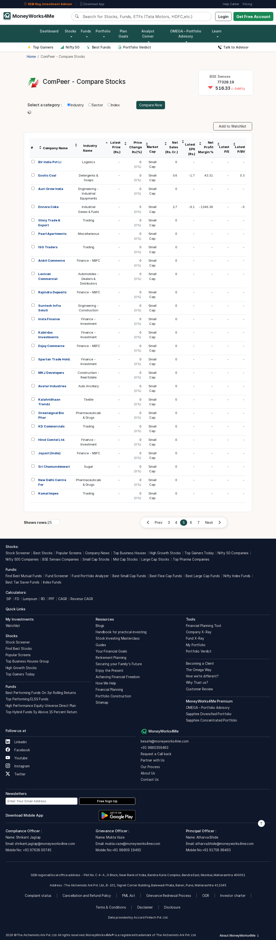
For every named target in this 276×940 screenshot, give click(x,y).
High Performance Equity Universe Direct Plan (41, 706)
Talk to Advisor (233, 47)
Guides (101, 645)
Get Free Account (253, 16)
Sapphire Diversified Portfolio (209, 714)
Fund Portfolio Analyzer (90, 576)
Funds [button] (86, 31)
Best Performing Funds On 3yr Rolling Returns (41, 693)
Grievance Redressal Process (168, 896)
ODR (205, 896)
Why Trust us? (197, 682)
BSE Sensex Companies (60, 559)
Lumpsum (30, 599)
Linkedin (16, 742)
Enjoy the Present (109, 671)
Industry (75, 105)
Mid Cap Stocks (125, 559)
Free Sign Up (107, 801)
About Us (148, 773)
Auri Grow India (50, 189)
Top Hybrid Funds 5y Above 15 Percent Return (41, 712)
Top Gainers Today (199, 553)
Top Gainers (40, 47)
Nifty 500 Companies (22, 559)
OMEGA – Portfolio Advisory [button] (185, 33)
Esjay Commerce (51, 346)
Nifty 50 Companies (233, 553)
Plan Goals (123, 33)
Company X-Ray (199, 632)
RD (43, 599)
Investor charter (233, 896)
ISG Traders (47, 247)
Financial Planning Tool (203, 626)
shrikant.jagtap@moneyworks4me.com (45, 844)
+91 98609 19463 (126, 850)
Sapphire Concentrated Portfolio (211, 720)
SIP (8, 599)
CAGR (62, 599)
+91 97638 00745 (36, 850)
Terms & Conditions (111, 907)
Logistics (88, 162)
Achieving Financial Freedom (118, 677)
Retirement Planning (111, 658)
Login (223, 16)
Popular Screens (69, 553)
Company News (97, 553)
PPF (52, 599)
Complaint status (38, 896)
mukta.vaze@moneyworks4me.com (132, 844)
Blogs (100, 626)
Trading (88, 220)
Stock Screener (18, 553)
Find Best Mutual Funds (24, 576)
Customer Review (199, 689)
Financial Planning (109, 690)
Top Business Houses (129, 553)
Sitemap (102, 702)
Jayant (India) (49, 453)
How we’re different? (202, 676)
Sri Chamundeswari (54, 466)
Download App (92, 4)
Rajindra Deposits (52, 292)
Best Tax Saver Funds (22, 582)
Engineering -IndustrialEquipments (88, 193)
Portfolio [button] (103, 31)
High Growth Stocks (165, 553)
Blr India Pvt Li (49, 162)
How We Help (106, 683)
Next (209, 522)
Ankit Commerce (51, 260)
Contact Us (150, 780)
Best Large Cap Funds (203, 576)
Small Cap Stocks (96, 559)
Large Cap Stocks (155, 559)
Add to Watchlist (232, 126)
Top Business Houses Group (27, 661)
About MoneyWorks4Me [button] (239, 935)
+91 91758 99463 (216, 850)
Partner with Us (153, 760)
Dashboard (49, 31)
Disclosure (172, 907)
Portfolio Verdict (134, 47)
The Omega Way (199, 670)
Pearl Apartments (52, 234)
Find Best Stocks (19, 649)
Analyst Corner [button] (147, 33)
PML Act (128, 896)
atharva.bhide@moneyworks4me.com (224, 844)
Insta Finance (49, 319)
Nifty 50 (70, 47)
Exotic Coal (47, 175)
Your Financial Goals (111, 651)
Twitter (16, 774)
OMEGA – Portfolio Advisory (208, 708)
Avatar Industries (52, 386)
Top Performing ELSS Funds (27, 699)
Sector (95, 105)
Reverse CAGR (82, 599)
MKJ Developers (51, 373)
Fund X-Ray (195, 638)
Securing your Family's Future (119, 664)
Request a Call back (156, 754)
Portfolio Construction (113, 696)
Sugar (88, 466)
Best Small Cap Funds (129, 576)
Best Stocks (42, 553)
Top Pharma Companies (191, 559)
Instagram (18, 766)
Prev (158, 522)
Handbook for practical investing (121, 632)
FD (17, 599)
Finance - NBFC (88, 260)
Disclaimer (145, 907)
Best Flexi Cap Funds (166, 576)
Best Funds (99, 47)
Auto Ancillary (88, 386)
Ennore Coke (48, 207)
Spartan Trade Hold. (54, 359)
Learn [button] (216, 31)
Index (114, 105)
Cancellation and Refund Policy (87, 896)
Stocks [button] (70, 31)
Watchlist (13, 626)
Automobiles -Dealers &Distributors (88, 278)
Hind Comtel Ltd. (51, 440)
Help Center (231, 4)
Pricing (247, 4)
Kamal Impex (48, 493)
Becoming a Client (200, 663)
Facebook (18, 750)
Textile (88, 399)
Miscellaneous (88, 234)
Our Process (150, 767)
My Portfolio (195, 645)
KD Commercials (51, 426)
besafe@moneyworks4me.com (164, 741)
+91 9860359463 (154, 748)
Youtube (17, 758)
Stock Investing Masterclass (118, 638)
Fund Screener (57, 576)
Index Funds (52, 582)
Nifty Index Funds (236, 576)
